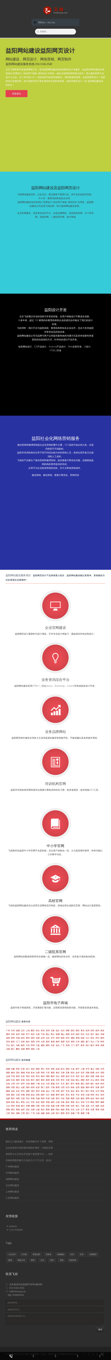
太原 (43, 1041)
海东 (102, 1098)
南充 (23, 1037)
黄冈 (28, 1037)
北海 (78, 1098)
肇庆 (43, 1080)
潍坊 (78, 1030)
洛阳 (8, 1037)
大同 (48, 1083)
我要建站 (16, 93)
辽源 (58, 1102)
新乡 (33, 1072)
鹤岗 (92, 1102)
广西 (78, 1113)
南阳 (38, 1068)
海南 (48, 1113)
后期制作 (93, 1254)
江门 (18, 1041)
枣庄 (63, 1080)
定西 (78, 1087)
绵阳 (48, 1076)
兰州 (78, 1041)
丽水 (63, 1094)
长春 (38, 1034)
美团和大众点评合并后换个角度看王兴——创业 (29, 1153)
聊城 (23, 1072)
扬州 (13, 1041)
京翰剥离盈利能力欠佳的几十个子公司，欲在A (29, 1160)
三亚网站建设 (12, 1197)
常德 (28, 1072)
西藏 (8, 1068)
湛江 (92, 1034)
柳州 (58, 1041)
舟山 (78, 1102)
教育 (33, 1260)
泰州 (43, 1076)
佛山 (63, 1034)
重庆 (33, 1030)
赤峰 (97, 1076)
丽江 (13, 1049)
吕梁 (68, 1080)
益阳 (8, 1080)
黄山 (18, 1102)
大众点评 (11, 1254)
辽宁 (82, 1109)
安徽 (73, 1113)
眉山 (18, 1087)
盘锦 (8, 1102)
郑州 (92, 1030)
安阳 (102, 1072)
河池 (28, 1083)
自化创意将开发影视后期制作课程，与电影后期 (29, 1147)
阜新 (33, 1098)
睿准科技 (11, 1226)
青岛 (82, 1030)
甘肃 (92, 1109)
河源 (13, 1087)
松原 (38, 1087)
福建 (43, 1113)
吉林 (23, 1041)
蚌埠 (102, 1041)
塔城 (48, 1102)
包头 (58, 1045)
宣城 (43, 1091)
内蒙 (13, 1068)
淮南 (8, 1094)
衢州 (58, 1094)
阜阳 (53, 1068)
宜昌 (28, 1080)
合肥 (38, 1072)
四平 (23, 1083)
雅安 (82, 1098)
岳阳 (38, 1037)
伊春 (63, 1102)
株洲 (48, 1080)
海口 (87, 1045)
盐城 (58, 1068)
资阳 (73, 1041)
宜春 (68, 1072)
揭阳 (8, 1072)
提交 (100, 1329)
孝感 (78, 1037)
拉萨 (73, 1105)
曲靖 (13, 1072)
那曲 (8, 1109)
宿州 (58, 1037)
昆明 (13, 1037)
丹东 (68, 1091)
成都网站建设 (12, 1179)
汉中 (18, 1083)
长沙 (87, 1034)
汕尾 (23, 1087)
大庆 (28, 1045)
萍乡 (28, 1098)
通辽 (82, 1083)
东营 (82, 1094)
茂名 (18, 1072)
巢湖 (53, 1041)
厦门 (87, 1041)
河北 (73, 1109)
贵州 (68, 1113)
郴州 (53, 1076)
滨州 (58, 1080)
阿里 (18, 1068)
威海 (43, 1045)
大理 (13, 1083)
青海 (97, 1109)
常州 (8, 1041)
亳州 (18, 1076)
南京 (33, 1034)
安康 (97, 1087)
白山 (28, 1102)
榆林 (33, 1083)
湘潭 (63, 1041)
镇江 (13, 1045)
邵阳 (68, 1068)
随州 (43, 1094)
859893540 (18, 1295)
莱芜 (23, 1102)
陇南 (8, 1091)
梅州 (18, 1080)
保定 (33, 1068)
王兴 (42, 1260)
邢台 (82, 1034)
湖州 (28, 1087)
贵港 (23, 1080)
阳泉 (13, 1102)
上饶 (82, 1068)
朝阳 (8, 1087)
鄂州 (97, 1102)
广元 (63, 1045)
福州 (78, 1034)
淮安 (33, 1076)
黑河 (58, 1098)
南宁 (78, 1068)
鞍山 (78, 1080)
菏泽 (48, 1068)
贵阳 (33, 1041)
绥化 (73, 1072)
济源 (48, 1105)
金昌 (102, 1105)
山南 (38, 1109)
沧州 (73, 1034)
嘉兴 (68, 1076)
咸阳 (73, 1037)
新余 (68, 1102)
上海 (28, 1030)
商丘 (53, 1034)
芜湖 (68, 1045)
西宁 (78, 1045)
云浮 (97, 1091)
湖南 (18, 1113)
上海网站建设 (12, 1191)
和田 (92, 1094)
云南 (38, 1113)
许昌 (13, 1080)
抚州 (48, 1041)
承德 (102, 1080)
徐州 (97, 1030)
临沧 (73, 1091)
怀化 (38, 1076)
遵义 (92, 1068)
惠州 (102, 1037)
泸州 (38, 1041)
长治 (43, 1083)
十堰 (38, 1083)
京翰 (61, 1260)
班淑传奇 (72, 1260)
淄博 (63, 1076)
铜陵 (33, 1105)
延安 (82, 1045)
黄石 (78, 1091)
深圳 (48, 1030)
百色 (8, 1083)
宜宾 (78, 1076)
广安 (97, 1041)
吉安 (23, 1076)
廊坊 (87, 1076)
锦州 (87, 1083)
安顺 (23, 1094)
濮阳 (82, 1080)
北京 (23, 1030)
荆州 (43, 1072)
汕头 (48, 1037)
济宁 (28, 1034)
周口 (43, 1068)
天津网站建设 (12, 1172)
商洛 (102, 1091)
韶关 (48, 1087)
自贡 (53, 1045)
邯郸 (68, 1030)
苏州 (43, 1030)
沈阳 (23, 1034)
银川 (92, 1045)
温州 (73, 1030)
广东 (33, 1113)
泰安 (58, 1072)
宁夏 (87, 1113)
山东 (78, 1109)
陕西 (63, 1113)
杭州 (87, 1030)
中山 (8, 1045)
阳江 (87, 1091)
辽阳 (23, 1098)
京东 (81, 1254)
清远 (73, 1080)
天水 (63, 1083)
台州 (102, 1068)
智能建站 (60, 1254)
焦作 (87, 1080)
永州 (97, 1072)
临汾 (102, 1076)
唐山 (48, 1034)
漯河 (33, 1091)
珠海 (97, 1045)
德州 (33, 1037)
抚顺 (53, 1094)
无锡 (18, 1037)
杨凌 (63, 1109)
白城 (87, 1094)
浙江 (28, 1113)
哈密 (68, 1105)
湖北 (13, 1113)
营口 (82, 1091)
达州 (43, 1037)
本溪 (48, 1098)
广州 (8, 1030)
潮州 (87, 1087)
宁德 (53, 1087)
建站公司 (21, 1260)
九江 (87, 1037)
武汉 (63, 1030)
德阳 (82, 1041)
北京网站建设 (12, 1185)
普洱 (38, 1091)
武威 (38, 1098)
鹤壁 (73, 1098)
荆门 (43, 1087)
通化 (13, 1094)
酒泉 (33, 1049)
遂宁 (68, 1083)
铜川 (23, 1105)
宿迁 (92, 1037)
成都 (18, 1030)
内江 (28, 1068)
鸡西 (18, 1098)
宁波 (43, 1034)
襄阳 (53, 1072)
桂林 (82, 1037)
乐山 (92, 1041)
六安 (48, 1072)
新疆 (82, 1113)
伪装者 (48, 1254)
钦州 (97, 1083)
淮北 (68, 1094)
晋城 (28, 1094)
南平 (92, 1087)
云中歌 (24, 1254)
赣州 (8, 1034)
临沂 (58, 1030)
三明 (53, 1091)
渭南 (87, 1072)
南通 (58, 1034)
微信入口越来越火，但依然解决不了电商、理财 (29, 1141)
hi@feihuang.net (17, 1291)
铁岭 (73, 1087)
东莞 (13, 1034)
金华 (78, 1072)
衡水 (28, 1041)
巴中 (58, 1083)
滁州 (38, 1080)
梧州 (33, 1087)
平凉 (78, 1094)
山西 (53, 1113)
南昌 (63, 1037)
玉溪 (18, 1094)
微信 (10, 1260)
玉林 (63, 1072)
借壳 (52, 1260)
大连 (73, 1068)
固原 (43, 1102)
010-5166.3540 (16, 1288)
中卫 (87, 1102)
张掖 (23, 1049)
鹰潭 (28, 1049)
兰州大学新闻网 (14, 1230)
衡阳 (68, 1034)
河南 (102, 1109)
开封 (97, 1037)
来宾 (73, 1094)
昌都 (53, 1105)
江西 (23, 1113)
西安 (102, 1030)
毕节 (87, 1068)
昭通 (92, 1072)
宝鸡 (68, 1041)
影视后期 (36, 1254)
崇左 (97, 1094)
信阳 (97, 1068)
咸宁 (63, 1091)
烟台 (97, 1034)
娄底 (53, 1080)
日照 (63, 1087)
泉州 (18, 1034)
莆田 (48, 1045)
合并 (72, 1254)
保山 (48, 1091)
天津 (13, 1030)
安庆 (82, 1072)
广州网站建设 (12, 1166)
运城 (8, 1076)
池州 (97, 1098)
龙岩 (13, 1091)
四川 (58, 1113)
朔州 (43, 1098)
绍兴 (68, 1037)
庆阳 (38, 1094)
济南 (102, 1034)
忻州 (102, 1083)
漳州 (28, 1076)
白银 (53, 1098)
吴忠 (38, 1102)
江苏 (8, 1113)
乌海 (82, 1105)
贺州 (102, 1094)
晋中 (73, 1083)
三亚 (38, 1049)
